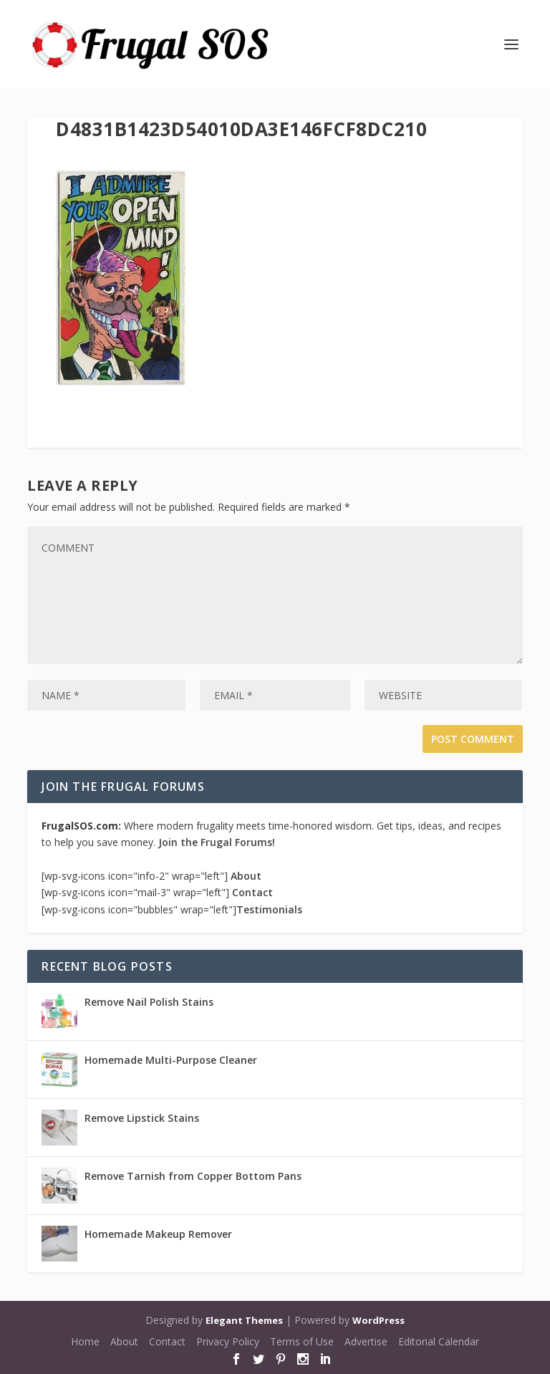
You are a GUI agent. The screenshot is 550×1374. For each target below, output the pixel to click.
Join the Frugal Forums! (216, 842)
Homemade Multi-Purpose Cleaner (171, 1060)
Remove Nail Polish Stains (149, 1002)
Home (85, 1341)
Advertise (365, 1341)
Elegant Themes (244, 1320)
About (246, 876)
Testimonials (269, 909)
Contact (252, 892)
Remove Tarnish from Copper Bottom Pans (193, 1176)
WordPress (378, 1320)
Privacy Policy (227, 1341)
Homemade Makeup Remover (158, 1234)
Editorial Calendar (438, 1341)
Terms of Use (302, 1341)
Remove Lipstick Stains (142, 1118)
